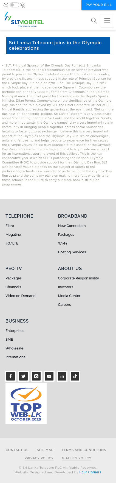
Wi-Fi (62, 243)
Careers (64, 304)
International (16, 357)
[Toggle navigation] (107, 20)
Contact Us (17, 450)
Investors (65, 287)
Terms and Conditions (84, 450)
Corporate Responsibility (78, 278)
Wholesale (14, 348)
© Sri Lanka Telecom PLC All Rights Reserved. (58, 468)
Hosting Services (72, 252)
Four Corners (90, 472)
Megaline (13, 234)
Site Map (45, 450)
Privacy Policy (39, 458)
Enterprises (14, 331)
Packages (66, 234)
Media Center (69, 296)
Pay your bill (99, 5)
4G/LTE (11, 243)
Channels (13, 287)
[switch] (14, 4)
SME (9, 339)
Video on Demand (20, 296)
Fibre (9, 226)
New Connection (72, 226)
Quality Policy (77, 458)
